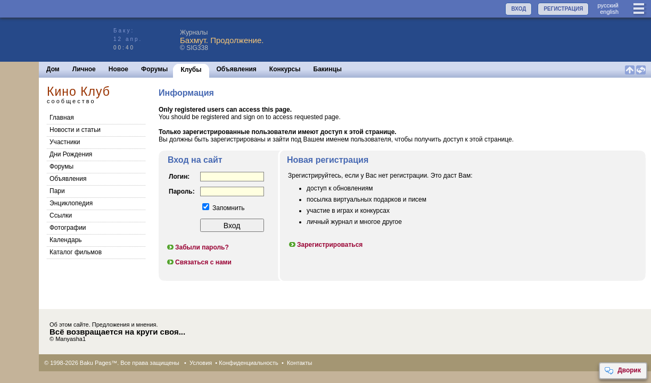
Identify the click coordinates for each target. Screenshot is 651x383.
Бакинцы (328, 69)
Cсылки (61, 215)
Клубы (190, 69)
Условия (200, 363)
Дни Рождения (71, 154)
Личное (84, 69)
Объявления (237, 69)
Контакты (299, 363)
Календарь (66, 240)
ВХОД (518, 9)
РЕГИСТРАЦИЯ (563, 9)
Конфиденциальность (248, 363)
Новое (118, 69)
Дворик (622, 371)
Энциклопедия (71, 203)
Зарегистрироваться (325, 244)
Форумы (154, 69)
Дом (53, 69)
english (609, 12)
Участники (65, 142)
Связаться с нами (199, 262)
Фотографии (68, 227)
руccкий (608, 5)
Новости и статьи (75, 130)
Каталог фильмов (76, 252)
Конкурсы (285, 69)
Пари (57, 191)
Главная (62, 117)
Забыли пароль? (197, 247)
